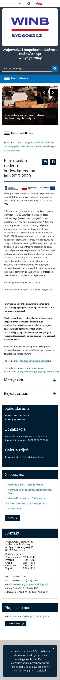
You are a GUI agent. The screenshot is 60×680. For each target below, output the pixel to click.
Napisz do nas (14, 623)
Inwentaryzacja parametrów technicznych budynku (25, 116)
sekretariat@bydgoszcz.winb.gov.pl (30, 584)
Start (20, 142)
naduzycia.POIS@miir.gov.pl (34, 360)
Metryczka (13, 379)
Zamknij (41, 670)
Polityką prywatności (25, 659)
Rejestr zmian (16, 393)
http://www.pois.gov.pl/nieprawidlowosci (38, 371)
